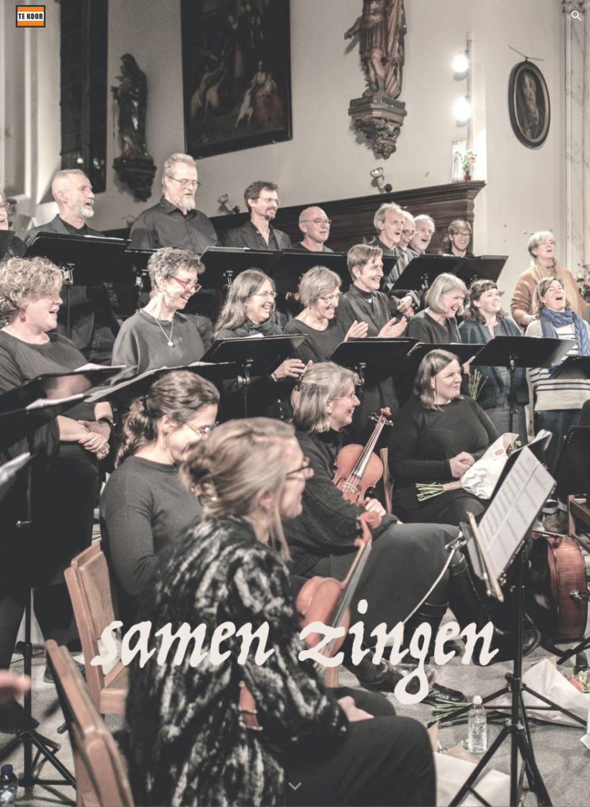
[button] (576, 15)
